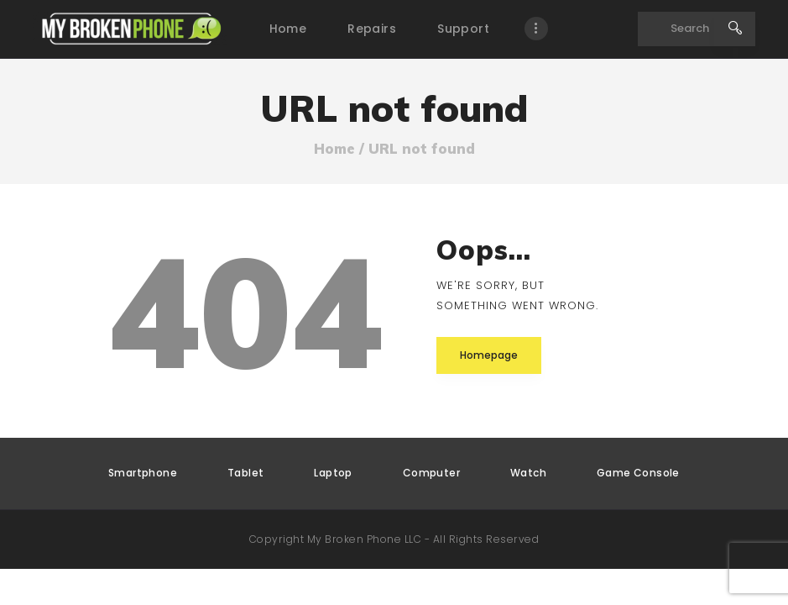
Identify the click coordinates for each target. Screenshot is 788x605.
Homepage (489, 355)
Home (334, 148)
